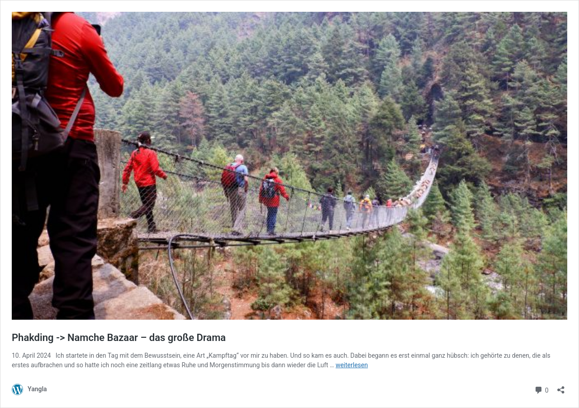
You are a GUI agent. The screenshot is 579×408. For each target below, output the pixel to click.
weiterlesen (352, 365)
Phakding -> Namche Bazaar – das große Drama (119, 337)
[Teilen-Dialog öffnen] (561, 387)
